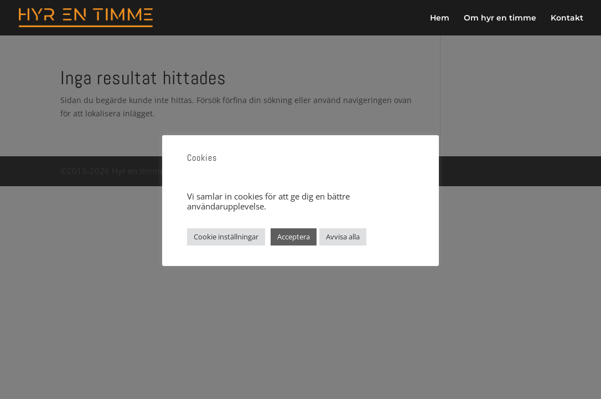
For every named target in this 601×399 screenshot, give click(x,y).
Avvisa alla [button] (343, 237)
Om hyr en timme (500, 18)
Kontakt (567, 18)
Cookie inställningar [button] (226, 237)
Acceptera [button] (293, 237)
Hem (439, 18)
